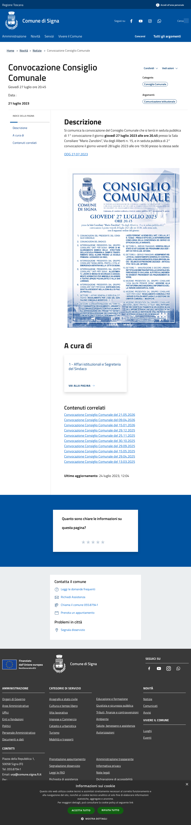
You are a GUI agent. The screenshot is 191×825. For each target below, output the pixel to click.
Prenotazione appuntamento (67, 759)
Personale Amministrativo (18, 732)
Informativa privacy (108, 766)
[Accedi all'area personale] (170, 5)
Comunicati (150, 706)
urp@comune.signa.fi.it (26, 774)
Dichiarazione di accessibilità (114, 779)
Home (10, 50)
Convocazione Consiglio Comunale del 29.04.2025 (99, 456)
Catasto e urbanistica (62, 726)
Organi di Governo (13, 699)
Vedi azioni (170, 68)
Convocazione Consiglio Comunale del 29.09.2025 (99, 445)
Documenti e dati (13, 739)
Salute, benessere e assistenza (115, 725)
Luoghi (147, 731)
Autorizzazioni (105, 732)
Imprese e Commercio (62, 719)
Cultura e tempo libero (63, 706)
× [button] (186, 784)
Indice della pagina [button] (23, 116)
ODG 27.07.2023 (76, 154)
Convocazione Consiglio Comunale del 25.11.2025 (99, 435)
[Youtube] (132, 20)
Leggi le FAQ (57, 772)
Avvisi (147, 712)
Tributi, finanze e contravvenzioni (117, 712)
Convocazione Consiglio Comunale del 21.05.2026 (99, 414)
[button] (95, 819)
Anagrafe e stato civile (63, 699)
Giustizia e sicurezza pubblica (114, 705)
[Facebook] (123, 20)
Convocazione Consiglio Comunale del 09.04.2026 (99, 419)
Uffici (5, 712)
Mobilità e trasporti (61, 739)
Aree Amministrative (15, 706)
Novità (24, 50)
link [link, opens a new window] (131, 802)
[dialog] (95, 802)
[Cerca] (184, 20)
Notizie (37, 50)
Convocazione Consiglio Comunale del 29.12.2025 (99, 430)
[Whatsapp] (151, 20)
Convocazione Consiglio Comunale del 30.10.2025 (99, 440)
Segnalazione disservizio (64, 766)
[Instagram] (141, 20)
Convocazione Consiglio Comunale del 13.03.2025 (99, 461)
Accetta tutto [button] (81, 810)
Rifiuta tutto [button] (110, 810)
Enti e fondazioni (13, 719)
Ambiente (102, 719)
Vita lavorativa (58, 712)
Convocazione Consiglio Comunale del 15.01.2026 (99, 425)
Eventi (147, 737)
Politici (6, 726)
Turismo (54, 732)
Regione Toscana (12, 5)
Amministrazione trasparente (115, 759)
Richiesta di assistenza (63, 779)
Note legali (103, 772)
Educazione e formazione (112, 699)
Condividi (151, 68)
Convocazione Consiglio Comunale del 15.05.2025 (99, 451)
